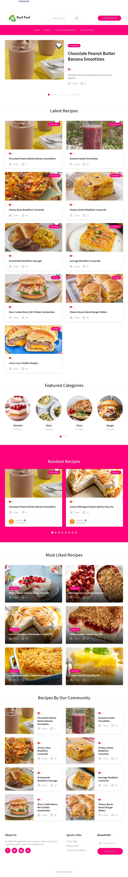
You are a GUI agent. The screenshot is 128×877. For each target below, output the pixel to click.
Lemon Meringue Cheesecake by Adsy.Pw (92, 506)
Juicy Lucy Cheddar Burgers (23, 363)
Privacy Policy (87, 30)
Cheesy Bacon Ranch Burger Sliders (88, 312)
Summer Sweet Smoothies (84, 158)
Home (37, 30)
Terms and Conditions (65, 30)
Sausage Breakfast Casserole (85, 260)
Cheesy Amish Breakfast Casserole (88, 209)
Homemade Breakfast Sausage (25, 260)
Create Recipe (109, 18)
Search (47, 30)
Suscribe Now (110, 851)
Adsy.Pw (19, 520)
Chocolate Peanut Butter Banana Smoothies (32, 158)
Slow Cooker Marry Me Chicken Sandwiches (32, 312)
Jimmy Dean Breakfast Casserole (26, 209)
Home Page (71, 841)
